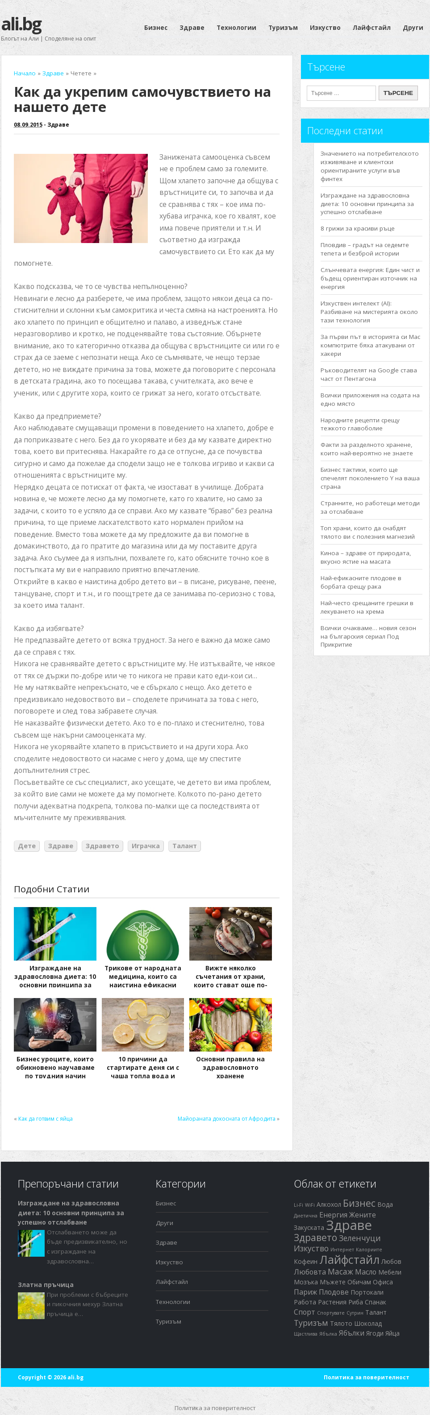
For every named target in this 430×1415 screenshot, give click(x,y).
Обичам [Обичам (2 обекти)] (359, 1282)
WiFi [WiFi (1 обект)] (310, 1205)
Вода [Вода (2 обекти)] (385, 1204)
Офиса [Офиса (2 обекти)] (383, 1282)
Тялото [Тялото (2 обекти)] (341, 1323)
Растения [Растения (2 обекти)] (332, 1302)
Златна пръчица (46, 1285)
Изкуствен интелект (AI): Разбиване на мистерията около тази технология (369, 311)
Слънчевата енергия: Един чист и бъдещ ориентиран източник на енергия (370, 278)
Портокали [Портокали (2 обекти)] (367, 1292)
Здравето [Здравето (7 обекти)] (315, 1237)
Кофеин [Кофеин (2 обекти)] (305, 1261)
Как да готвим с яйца (45, 1118)
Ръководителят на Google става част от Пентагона (369, 374)
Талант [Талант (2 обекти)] (376, 1312)
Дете (27, 846)
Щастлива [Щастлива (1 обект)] (305, 1334)
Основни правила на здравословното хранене (230, 1067)
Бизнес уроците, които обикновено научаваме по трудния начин (55, 1067)
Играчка (146, 846)
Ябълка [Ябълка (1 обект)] (328, 1334)
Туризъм (283, 28)
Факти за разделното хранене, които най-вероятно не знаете (367, 449)
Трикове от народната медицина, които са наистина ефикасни (142, 976)
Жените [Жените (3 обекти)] (362, 1215)
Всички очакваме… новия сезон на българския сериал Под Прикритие (368, 636)
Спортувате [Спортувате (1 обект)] (331, 1313)
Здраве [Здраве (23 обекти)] (349, 1225)
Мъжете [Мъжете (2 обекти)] (333, 1282)
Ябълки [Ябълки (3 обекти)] (351, 1333)
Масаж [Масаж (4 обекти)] (340, 1271)
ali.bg (21, 23)
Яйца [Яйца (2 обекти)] (392, 1333)
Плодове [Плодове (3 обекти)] (334, 1292)
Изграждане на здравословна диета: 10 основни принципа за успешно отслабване (55, 981)
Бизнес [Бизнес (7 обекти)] (359, 1203)
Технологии (236, 28)
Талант (184, 846)
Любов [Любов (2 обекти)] (391, 1261)
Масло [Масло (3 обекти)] (365, 1272)
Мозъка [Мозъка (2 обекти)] (306, 1282)
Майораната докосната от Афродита (227, 1118)
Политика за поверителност (366, 1377)
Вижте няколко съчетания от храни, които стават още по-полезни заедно (230, 981)
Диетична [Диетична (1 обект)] (305, 1216)
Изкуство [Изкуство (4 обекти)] (311, 1248)
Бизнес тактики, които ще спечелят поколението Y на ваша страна (370, 478)
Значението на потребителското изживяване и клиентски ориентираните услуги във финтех (370, 166)
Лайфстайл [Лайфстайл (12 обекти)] (349, 1259)
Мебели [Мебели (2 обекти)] (389, 1272)
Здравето (102, 846)
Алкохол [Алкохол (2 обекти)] (329, 1204)
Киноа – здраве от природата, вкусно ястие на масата (366, 557)
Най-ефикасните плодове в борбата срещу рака (361, 582)
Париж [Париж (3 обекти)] (305, 1292)
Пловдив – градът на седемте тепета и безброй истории (365, 249)
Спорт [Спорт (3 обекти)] (304, 1312)
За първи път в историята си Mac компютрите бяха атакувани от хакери (370, 345)
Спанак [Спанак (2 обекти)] (375, 1302)
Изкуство (325, 28)
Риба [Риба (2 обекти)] (355, 1302)
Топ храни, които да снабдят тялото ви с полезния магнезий (368, 532)
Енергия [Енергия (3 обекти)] (333, 1215)
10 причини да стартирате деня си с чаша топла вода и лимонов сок (143, 1072)
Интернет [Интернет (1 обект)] (342, 1249)
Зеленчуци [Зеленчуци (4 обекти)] (360, 1238)
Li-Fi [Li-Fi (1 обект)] (298, 1205)
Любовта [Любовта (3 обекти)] (310, 1272)
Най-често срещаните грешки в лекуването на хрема (367, 607)
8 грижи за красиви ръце (358, 228)
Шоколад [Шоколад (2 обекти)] (368, 1323)
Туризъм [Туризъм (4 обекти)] (311, 1322)
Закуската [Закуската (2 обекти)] (309, 1227)
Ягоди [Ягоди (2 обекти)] (375, 1333)
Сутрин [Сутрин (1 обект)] (355, 1313)
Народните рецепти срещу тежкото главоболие (360, 424)
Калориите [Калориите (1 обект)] (369, 1249)
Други (413, 28)
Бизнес (155, 28)
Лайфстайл (372, 28)
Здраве (192, 28)
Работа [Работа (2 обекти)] (305, 1302)
